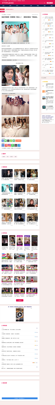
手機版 (9, 0)
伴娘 (7, 156)
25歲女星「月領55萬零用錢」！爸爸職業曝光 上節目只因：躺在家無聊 (7, 224)
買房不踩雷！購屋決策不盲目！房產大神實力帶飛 (49, 98)
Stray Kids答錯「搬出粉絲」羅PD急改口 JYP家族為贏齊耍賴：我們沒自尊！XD (31, 273)
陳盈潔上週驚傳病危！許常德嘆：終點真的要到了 (49, 59)
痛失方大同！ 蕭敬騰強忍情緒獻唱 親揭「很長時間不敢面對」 (12, 368)
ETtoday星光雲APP (14, 0)
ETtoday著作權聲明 (17, 148)
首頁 (3, 5)
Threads (47, 3)
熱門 (17, 5)
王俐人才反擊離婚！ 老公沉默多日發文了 (49, 47)
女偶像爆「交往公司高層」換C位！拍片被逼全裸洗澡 (49, 17)
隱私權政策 (43, 118)
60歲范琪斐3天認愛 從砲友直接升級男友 (49, 53)
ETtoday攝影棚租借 (49, 106)
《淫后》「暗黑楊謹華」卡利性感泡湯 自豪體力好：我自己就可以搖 (7, 273)
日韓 (31, 5)
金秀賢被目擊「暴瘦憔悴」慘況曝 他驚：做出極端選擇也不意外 (19, 224)
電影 (45, 5)
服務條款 (52, 116)
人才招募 (46, 115)
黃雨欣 (11, 156)
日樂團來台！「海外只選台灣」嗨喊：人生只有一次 (10, 359)
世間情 (3, 156)
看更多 (20, 300)
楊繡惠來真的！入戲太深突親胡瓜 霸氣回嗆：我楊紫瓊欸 (11, 346)
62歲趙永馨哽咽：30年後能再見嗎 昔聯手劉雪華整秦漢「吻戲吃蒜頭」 (7, 285)
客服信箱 (49, 116)
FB (50, 3)
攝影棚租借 (19, 0)
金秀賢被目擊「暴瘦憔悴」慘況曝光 (49, 29)
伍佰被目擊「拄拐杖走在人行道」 (49, 35)
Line (49, 3)
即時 (10, 5)
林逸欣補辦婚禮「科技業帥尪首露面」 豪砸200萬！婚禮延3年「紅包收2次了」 (19, 273)
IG (52, 3)
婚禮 (15, 156)
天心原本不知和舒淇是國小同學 (49, 41)
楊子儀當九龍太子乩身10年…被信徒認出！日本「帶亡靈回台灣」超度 (13, 355)
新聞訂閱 (23, 0)
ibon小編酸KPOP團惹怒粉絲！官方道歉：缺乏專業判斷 (49, 71)
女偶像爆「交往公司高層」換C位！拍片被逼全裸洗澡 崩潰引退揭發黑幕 (32, 209)
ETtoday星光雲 (8, 3)
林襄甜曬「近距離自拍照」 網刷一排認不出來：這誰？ (11, 338)
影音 (24, 5)
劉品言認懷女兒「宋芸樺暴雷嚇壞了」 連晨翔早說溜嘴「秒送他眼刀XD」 (31, 262)
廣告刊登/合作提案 (45, 116)
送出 (44, 2)
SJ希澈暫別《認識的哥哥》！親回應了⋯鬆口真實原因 (10, 333)
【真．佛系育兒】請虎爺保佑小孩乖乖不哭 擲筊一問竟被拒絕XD (20, 306)
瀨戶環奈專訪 (28, 283)
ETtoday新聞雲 (4, 0)
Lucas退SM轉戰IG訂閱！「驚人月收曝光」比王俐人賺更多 (11, 329)
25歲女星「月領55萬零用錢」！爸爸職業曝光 (49, 23)
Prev (3, 241)
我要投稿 (43, 115)
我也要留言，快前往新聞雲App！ (20, 398)
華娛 (38, 5)
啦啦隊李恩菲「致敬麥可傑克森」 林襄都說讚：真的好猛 (11, 351)
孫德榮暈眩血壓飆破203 (10, 9)
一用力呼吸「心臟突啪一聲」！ (49, 65)
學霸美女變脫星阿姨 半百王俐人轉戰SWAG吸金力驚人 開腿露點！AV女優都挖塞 (7, 262)
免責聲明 (50, 118)
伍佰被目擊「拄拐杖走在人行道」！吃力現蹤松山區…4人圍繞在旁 (32, 224)
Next (36, 241)
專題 (51, 5)
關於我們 (49, 115)
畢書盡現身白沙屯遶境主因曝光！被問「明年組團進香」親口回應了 (13, 342)
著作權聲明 (47, 118)
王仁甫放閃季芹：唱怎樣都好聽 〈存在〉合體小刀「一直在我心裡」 (19, 296)
